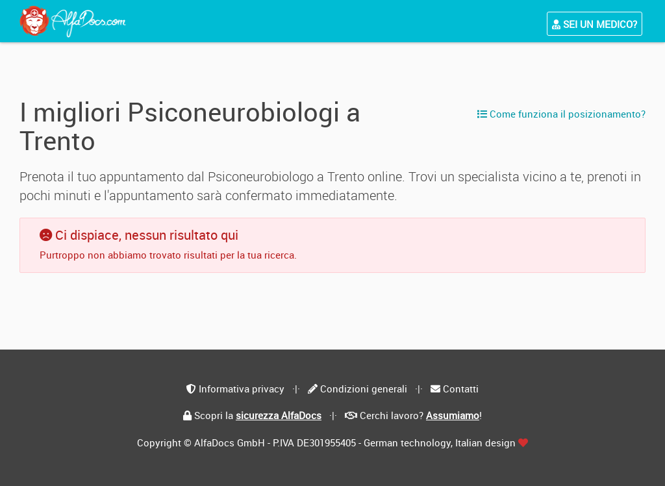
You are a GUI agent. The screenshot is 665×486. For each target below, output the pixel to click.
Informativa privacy (241, 388)
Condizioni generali (363, 388)
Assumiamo (452, 415)
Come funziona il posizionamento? (561, 113)
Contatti (461, 388)
